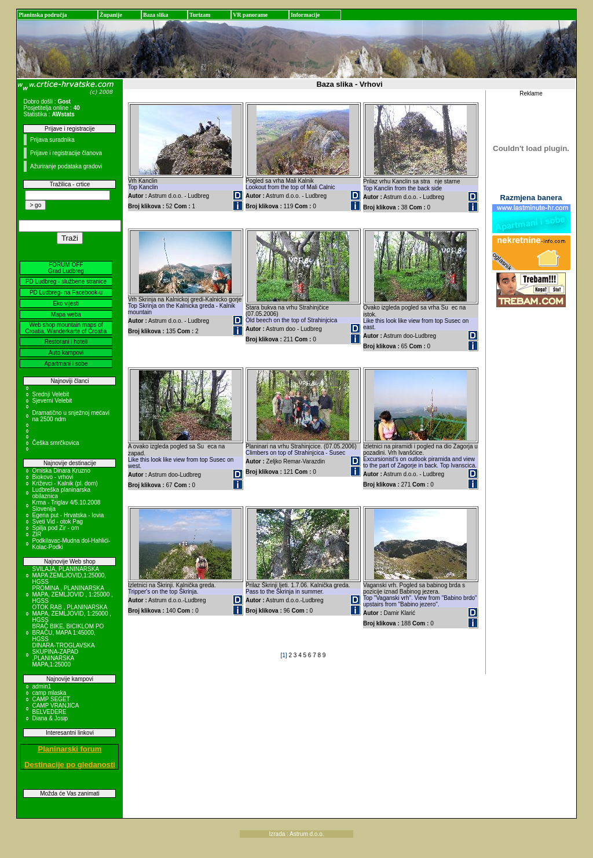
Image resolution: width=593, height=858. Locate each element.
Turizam (199, 15)
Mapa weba (66, 314)
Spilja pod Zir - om (55, 528)
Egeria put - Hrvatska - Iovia (68, 515)
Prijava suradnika (52, 140)
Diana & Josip (50, 718)
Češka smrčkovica (55, 443)
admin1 (41, 686)
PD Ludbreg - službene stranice (66, 281)
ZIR (36, 534)
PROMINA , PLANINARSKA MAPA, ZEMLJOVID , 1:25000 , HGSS (72, 594)
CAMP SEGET (50, 699)
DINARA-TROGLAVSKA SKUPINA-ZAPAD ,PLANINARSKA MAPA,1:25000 (63, 655)
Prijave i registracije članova (66, 153)
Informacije (305, 15)
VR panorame (250, 15)
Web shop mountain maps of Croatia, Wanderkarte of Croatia (66, 328)
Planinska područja (43, 15)
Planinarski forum (70, 749)
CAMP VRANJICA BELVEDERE (55, 708)
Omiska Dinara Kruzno (61, 470)
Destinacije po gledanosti (69, 764)
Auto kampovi (66, 352)
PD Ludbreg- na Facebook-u (66, 292)
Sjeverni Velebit (52, 400)
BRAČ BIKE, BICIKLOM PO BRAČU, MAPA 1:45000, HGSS (68, 632)
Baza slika (156, 15)
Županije (111, 15)
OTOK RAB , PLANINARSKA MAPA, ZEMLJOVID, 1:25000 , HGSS (71, 613)
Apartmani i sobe (65, 363)
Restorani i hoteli (66, 341)
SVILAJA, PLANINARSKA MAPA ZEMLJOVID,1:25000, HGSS (69, 575)
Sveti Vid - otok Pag (57, 521)
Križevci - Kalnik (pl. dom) (64, 483)
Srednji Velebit (50, 394)
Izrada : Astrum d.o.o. (296, 834)
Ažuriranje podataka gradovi (66, 166)
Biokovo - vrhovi (52, 477)
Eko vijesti (66, 303)
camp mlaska (49, 693)
